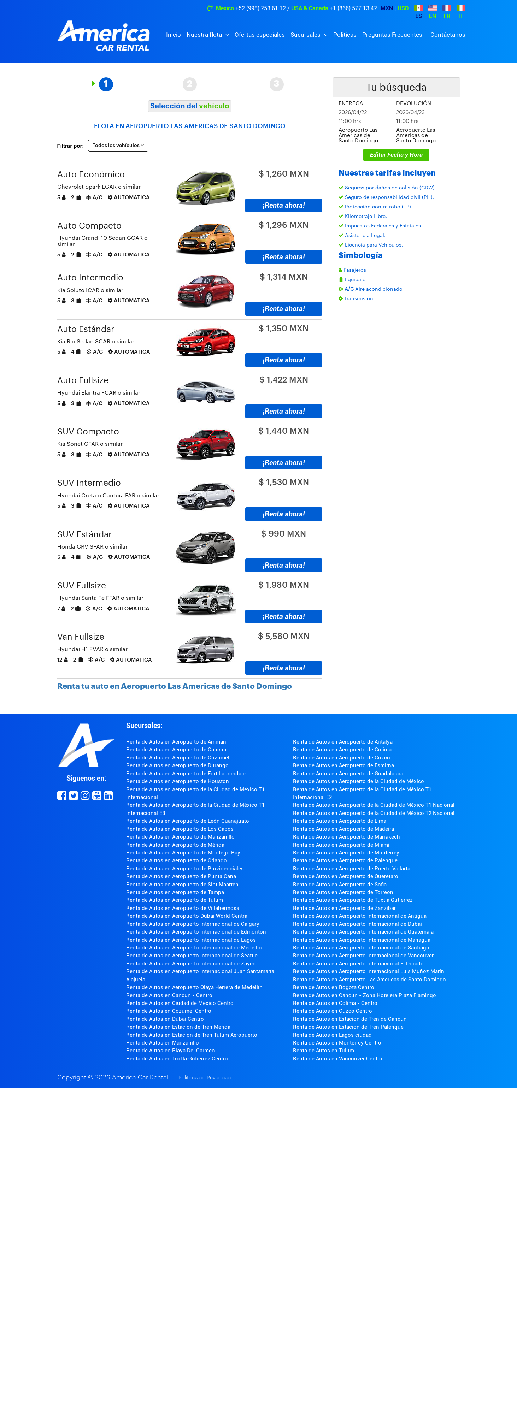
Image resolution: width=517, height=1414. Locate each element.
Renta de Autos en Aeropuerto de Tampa (175, 892)
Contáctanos (447, 34)
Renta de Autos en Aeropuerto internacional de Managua (361, 940)
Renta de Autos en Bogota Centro (333, 987)
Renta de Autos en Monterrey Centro (337, 1043)
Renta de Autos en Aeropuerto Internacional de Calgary (192, 924)
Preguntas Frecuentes (392, 34)
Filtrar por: (70, 146)
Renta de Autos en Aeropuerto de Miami (341, 845)
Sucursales (306, 34)
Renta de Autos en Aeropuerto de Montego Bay (183, 853)
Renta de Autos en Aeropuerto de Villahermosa (182, 908)
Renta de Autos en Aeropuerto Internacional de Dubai (357, 924)
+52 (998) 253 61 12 (260, 8)
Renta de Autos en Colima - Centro (335, 1003)
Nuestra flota (205, 34)
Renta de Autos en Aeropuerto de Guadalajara (348, 773)
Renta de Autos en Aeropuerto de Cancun (176, 749)
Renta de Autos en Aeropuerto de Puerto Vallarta (351, 868)
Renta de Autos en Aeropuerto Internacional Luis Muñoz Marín (368, 971)
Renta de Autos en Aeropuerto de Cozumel (177, 758)
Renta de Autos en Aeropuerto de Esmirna (343, 765)
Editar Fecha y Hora (396, 154)
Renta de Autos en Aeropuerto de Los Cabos (180, 829)
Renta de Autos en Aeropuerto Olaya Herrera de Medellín (194, 987)
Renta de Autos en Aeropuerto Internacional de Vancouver (363, 955)
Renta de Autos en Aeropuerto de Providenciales (185, 868)
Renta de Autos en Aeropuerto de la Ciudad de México (358, 781)
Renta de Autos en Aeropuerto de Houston (177, 781)
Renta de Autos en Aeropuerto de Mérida (175, 845)
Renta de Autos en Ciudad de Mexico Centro (180, 1003)
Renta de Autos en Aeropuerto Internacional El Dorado (358, 963)
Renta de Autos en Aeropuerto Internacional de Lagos (191, 940)
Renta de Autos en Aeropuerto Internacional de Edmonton (196, 932)
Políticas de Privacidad (204, 1078)
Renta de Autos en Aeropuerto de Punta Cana (181, 876)
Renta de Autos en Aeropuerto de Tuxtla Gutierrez (353, 900)
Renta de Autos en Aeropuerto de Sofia (340, 884)
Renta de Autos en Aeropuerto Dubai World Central (187, 916)
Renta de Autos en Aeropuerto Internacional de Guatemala (363, 932)
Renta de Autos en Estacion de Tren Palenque (348, 1027)
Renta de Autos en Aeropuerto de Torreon (343, 892)
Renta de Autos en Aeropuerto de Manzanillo (180, 837)
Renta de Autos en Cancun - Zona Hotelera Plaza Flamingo (364, 995)
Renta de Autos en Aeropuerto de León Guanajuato (187, 821)
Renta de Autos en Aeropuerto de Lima (339, 821)
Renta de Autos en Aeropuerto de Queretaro (345, 876)
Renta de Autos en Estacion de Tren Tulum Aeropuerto (191, 1035)
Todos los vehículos (118, 145)
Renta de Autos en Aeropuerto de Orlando (176, 860)
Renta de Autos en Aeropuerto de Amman (176, 742)
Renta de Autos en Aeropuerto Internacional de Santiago (361, 948)
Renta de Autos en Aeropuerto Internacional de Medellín (194, 948)
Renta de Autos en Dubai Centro (165, 1019)
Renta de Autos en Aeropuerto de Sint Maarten (182, 884)
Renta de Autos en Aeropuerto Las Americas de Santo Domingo (369, 979)
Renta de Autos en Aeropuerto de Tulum (174, 900)
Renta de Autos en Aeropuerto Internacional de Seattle (192, 955)
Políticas (345, 34)
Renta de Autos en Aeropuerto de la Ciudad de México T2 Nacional (373, 813)
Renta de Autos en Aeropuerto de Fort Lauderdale (186, 773)
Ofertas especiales (260, 34)
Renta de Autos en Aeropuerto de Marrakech (346, 837)
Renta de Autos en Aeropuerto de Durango (177, 765)
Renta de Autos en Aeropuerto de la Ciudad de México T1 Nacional (373, 805)
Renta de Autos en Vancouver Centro (337, 1058)
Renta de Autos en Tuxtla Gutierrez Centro (177, 1058)
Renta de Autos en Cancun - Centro (169, 995)
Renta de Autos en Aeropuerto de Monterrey (346, 853)
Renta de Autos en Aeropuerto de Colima (342, 749)
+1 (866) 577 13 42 (353, 8)
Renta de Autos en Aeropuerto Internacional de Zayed (191, 963)
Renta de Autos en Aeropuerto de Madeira (343, 829)
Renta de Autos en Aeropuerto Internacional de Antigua (360, 916)
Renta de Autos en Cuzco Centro (332, 1011)
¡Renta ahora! (284, 205)
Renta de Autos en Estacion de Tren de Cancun (350, 1019)
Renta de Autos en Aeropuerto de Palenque (345, 860)
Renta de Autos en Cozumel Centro (168, 1011)
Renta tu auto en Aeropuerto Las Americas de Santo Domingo (174, 686)
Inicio (173, 34)
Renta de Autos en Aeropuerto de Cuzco (341, 758)
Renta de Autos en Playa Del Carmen (170, 1050)
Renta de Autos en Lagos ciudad (332, 1035)
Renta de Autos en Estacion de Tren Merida (178, 1027)
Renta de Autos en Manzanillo (162, 1043)
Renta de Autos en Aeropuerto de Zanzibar (344, 908)
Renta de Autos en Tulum (323, 1050)
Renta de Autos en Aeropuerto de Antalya (343, 742)
